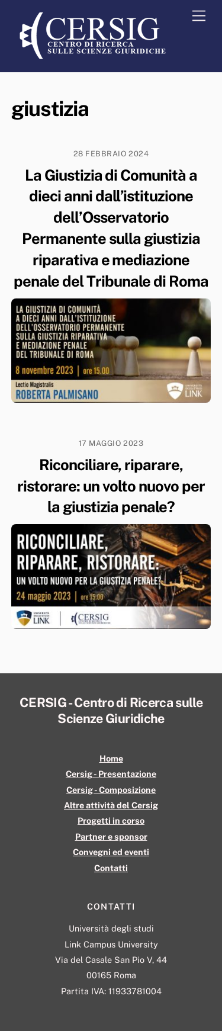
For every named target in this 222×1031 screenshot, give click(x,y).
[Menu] (199, 16)
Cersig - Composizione (111, 790)
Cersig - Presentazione (111, 774)
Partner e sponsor (111, 836)
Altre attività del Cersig (111, 805)
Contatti (111, 868)
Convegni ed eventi (111, 852)
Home (111, 758)
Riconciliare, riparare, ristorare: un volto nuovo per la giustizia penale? (110, 486)
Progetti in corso (111, 820)
